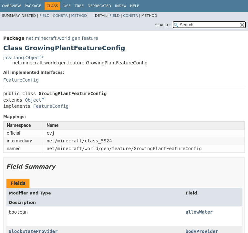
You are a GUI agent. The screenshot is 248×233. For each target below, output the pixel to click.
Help (134, 6)
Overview (11, 6)
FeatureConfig (21, 80)
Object (33, 100)
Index (120, 6)
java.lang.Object (21, 57)
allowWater (199, 212)
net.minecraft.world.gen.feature (62, 38)
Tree (79, 6)
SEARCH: (163, 25)
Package (33, 6)
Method (79, 16)
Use (67, 6)
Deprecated (99, 6)
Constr (60, 16)
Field (44, 16)
